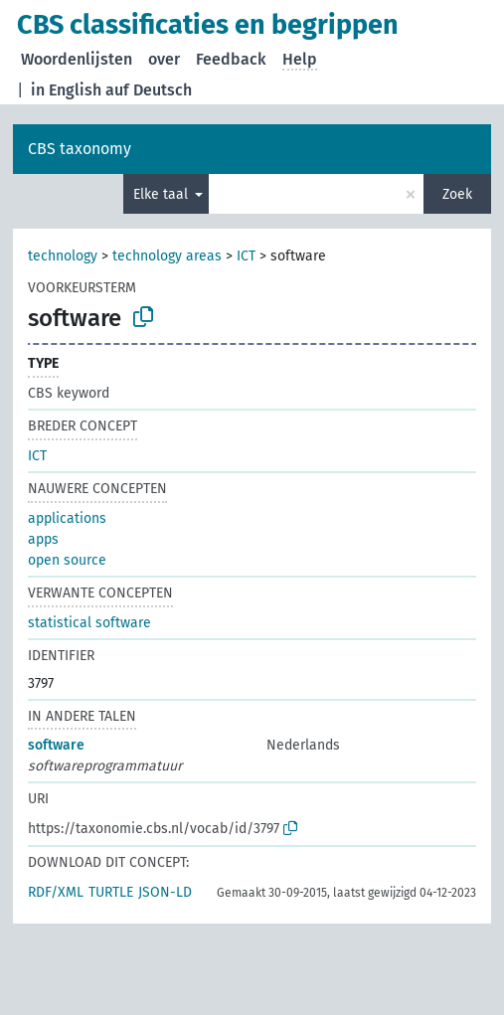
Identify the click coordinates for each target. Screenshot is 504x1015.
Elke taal (162, 194)
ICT (246, 256)
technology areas (167, 256)
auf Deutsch (148, 90)
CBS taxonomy (79, 148)
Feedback (231, 59)
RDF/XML (56, 892)
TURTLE (110, 892)
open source (67, 560)
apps (43, 539)
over (164, 59)
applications (67, 518)
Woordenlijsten (76, 59)
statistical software (89, 622)
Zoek (457, 194)
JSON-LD (165, 892)
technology (62, 256)
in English (66, 90)
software (56, 745)
